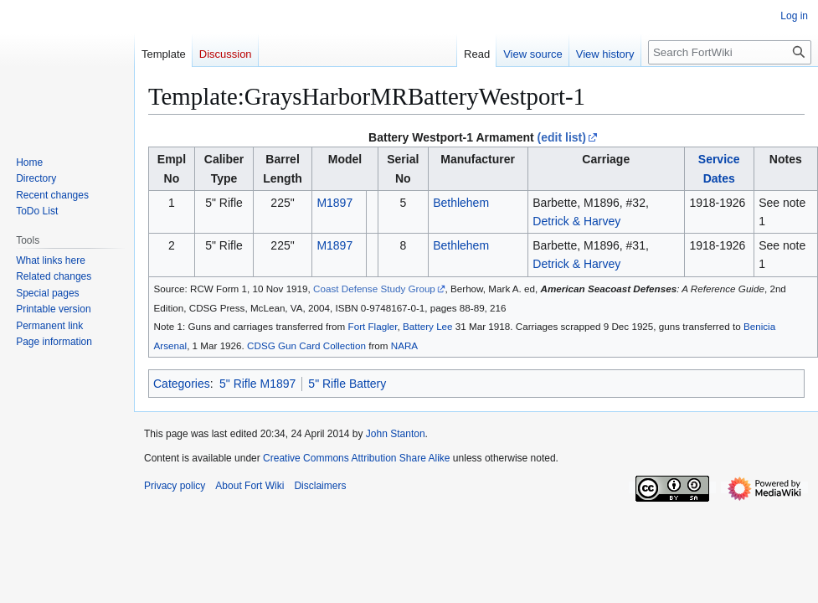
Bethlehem (461, 202)
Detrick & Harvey (576, 221)
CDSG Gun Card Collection (306, 345)
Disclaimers (320, 486)
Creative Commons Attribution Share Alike (356, 458)
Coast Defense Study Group (374, 288)
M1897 (334, 202)
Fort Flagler (373, 326)
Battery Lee (428, 326)
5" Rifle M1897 (257, 383)
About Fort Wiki (249, 486)
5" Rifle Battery (347, 383)
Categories (181, 383)
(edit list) (562, 137)
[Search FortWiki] (729, 52)
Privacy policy (174, 486)
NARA (404, 345)
